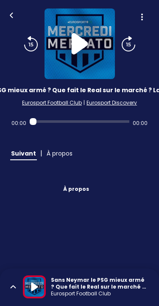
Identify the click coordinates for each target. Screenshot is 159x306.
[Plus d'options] (142, 17)
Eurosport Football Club (52, 102)
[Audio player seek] (79, 121)
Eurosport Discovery (111, 102)
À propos (76, 189)
